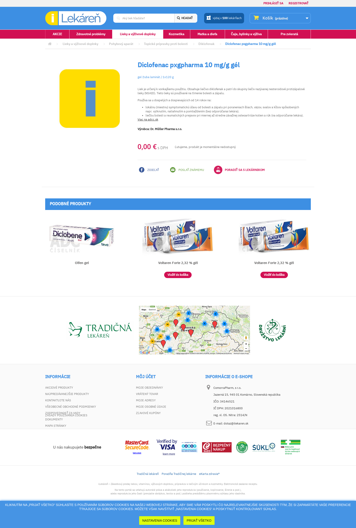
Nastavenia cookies (159, 520)
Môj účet (146, 376)
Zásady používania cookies (66, 432)
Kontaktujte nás (58, 400)
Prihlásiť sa (273, 3)
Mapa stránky (55, 426)
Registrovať (299, 3)
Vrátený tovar (147, 394)
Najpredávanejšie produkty (67, 394)
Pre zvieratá (289, 34)
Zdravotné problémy (90, 34)
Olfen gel (82, 263)
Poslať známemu (187, 170)
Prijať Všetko (199, 520)
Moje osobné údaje (151, 407)
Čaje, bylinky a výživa (246, 34)
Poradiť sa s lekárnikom (239, 169)
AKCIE (57, 34)
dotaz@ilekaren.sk (236, 423)
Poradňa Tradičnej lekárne (179, 491)
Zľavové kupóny (148, 413)
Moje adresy (146, 400)
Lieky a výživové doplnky (138, 34)
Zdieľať (149, 170)
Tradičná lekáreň (148, 491)
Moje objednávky (149, 388)
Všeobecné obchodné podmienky (70, 407)
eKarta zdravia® (209, 491)
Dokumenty (54, 419)
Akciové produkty (59, 388)
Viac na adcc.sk (148, 119)
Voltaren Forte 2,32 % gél (178, 263)
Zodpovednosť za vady (62, 413)
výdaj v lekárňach (224, 18)
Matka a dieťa (207, 34)
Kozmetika (176, 34)
